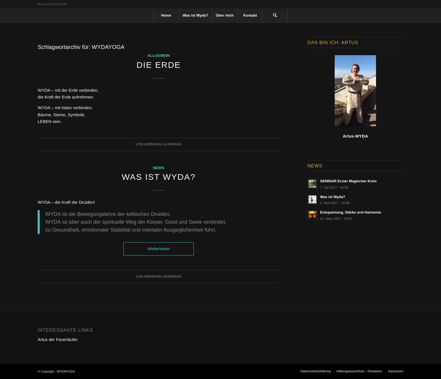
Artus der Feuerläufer (58, 339)
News (159, 168)
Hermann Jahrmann (162, 144)
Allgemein (158, 55)
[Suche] (275, 15)
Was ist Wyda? (159, 176)
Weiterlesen (159, 248)
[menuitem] (166, 15)
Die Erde (158, 64)
